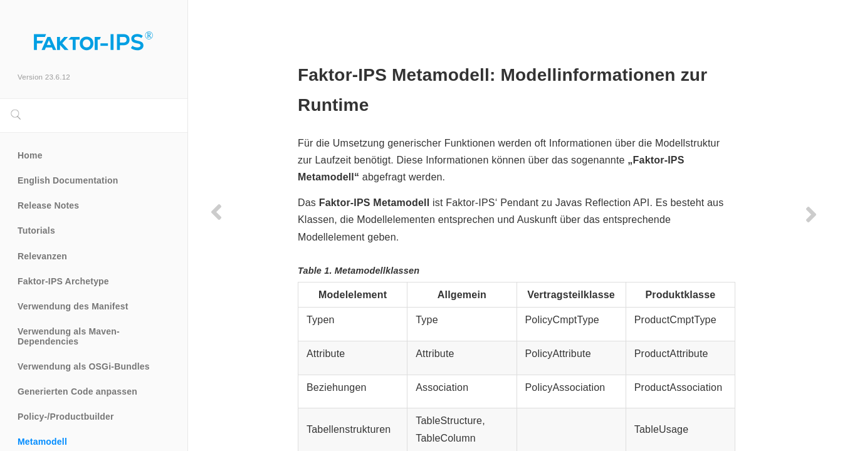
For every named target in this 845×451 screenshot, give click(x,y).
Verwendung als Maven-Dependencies (69, 336)
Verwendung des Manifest (73, 306)
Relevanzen (42, 256)
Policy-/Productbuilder (66, 417)
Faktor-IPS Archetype (63, 281)
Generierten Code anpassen (77, 391)
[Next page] (806, 214)
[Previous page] (216, 211)
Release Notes (48, 205)
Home (30, 155)
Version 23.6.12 (44, 77)
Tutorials (36, 231)
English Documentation (68, 180)
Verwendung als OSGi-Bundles (84, 366)
